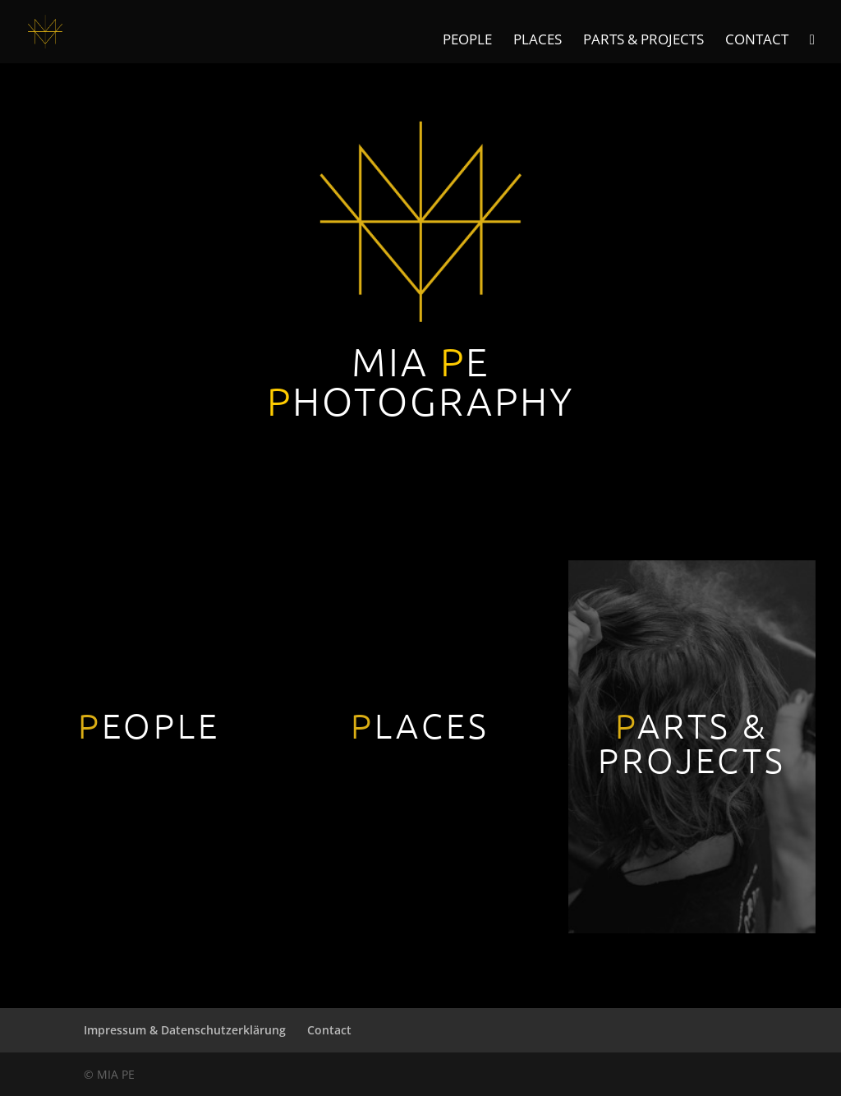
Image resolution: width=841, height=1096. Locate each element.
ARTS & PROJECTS (692, 742)
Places (537, 41)
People (467, 41)
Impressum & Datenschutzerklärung (185, 1030)
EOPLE (149, 725)
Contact (756, 41)
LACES (420, 725)
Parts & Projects (643, 41)
